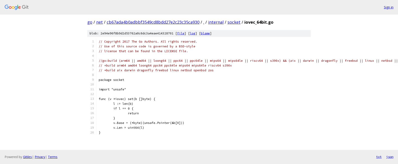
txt (379, 157)
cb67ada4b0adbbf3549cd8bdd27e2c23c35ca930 (153, 22)
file (180, 33)
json (389, 157)
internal (216, 22)
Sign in (388, 7)
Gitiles (27, 157)
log (192, 33)
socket (233, 22)
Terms (52, 157)
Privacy (40, 157)
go (89, 22)
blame (205, 33)
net (99, 22)
